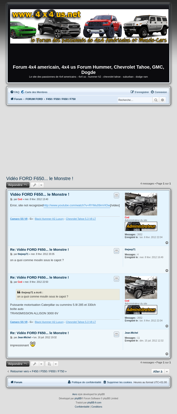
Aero (74, 394)
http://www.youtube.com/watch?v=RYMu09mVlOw (77, 205)
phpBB (77, 398)
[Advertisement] (88, 140)
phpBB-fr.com (94, 402)
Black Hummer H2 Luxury (49, 218)
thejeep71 (130, 249)
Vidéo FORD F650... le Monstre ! (39, 178)
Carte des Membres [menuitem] (36, 92)
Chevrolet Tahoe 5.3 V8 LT (81, 218)
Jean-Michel (131, 333)
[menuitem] (14, 92)
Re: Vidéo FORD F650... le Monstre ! (39, 249)
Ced (127, 217)
